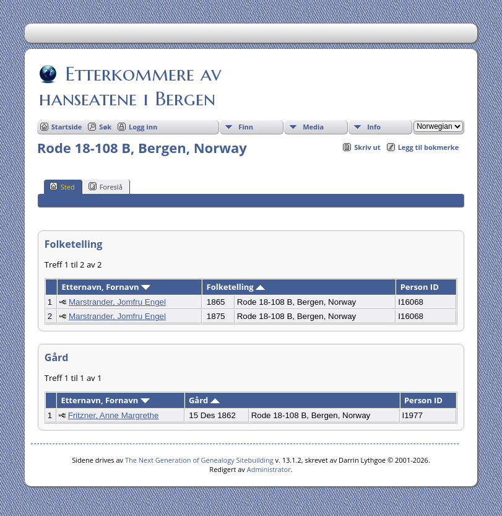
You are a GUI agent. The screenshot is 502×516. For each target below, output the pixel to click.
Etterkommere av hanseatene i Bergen (130, 86)
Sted (62, 186)
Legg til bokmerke (428, 147)
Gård (204, 400)
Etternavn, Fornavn (106, 286)
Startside (66, 126)
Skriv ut (367, 147)
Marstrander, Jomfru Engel (117, 302)
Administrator (269, 469)
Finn (245, 126)
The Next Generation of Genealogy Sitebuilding (199, 460)
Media (313, 126)
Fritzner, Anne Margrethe (113, 415)
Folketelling (236, 286)
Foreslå (106, 186)
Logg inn (143, 126)
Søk (105, 126)
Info (374, 126)
